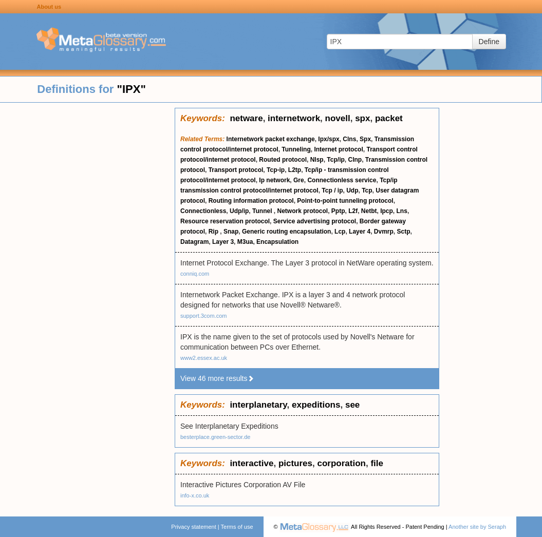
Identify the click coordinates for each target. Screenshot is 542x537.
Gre (298, 180)
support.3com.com (203, 316)
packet (389, 118)
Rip (214, 231)
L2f (353, 211)
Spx (365, 139)
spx (362, 118)
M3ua (245, 241)
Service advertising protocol (314, 221)
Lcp (339, 231)
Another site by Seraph (477, 527)
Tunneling (296, 149)
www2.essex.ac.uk (203, 358)
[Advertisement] (87, 262)
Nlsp (317, 159)
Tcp (367, 190)
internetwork (294, 118)
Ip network (274, 180)
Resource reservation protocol (225, 221)
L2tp (294, 170)
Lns (402, 211)
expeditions (316, 405)
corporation (341, 463)
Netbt (369, 211)
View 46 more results (217, 378)
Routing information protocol (251, 200)
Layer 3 (223, 241)
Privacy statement (193, 527)
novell (337, 118)
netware (246, 118)
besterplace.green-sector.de (215, 437)
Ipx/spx (328, 139)
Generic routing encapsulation (286, 231)
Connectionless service (341, 180)
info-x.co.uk (194, 495)
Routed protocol (283, 159)
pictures (295, 463)
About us (48, 7)
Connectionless (203, 211)
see (352, 405)
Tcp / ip (332, 190)
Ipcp (386, 211)
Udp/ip (239, 211)
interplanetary (258, 405)
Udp (352, 190)
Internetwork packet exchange (271, 139)
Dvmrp (384, 231)
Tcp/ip (335, 159)
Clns (349, 139)
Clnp (355, 159)
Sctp (403, 231)
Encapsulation (277, 241)
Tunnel (263, 211)
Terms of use (237, 527)
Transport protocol (236, 170)
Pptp (338, 211)
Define (489, 41)
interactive (251, 463)
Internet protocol (338, 149)
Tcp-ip (276, 170)
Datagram (194, 241)
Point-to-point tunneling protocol (345, 200)
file (376, 463)
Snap (230, 231)
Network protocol (302, 211)
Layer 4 (359, 231)
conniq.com (194, 274)
